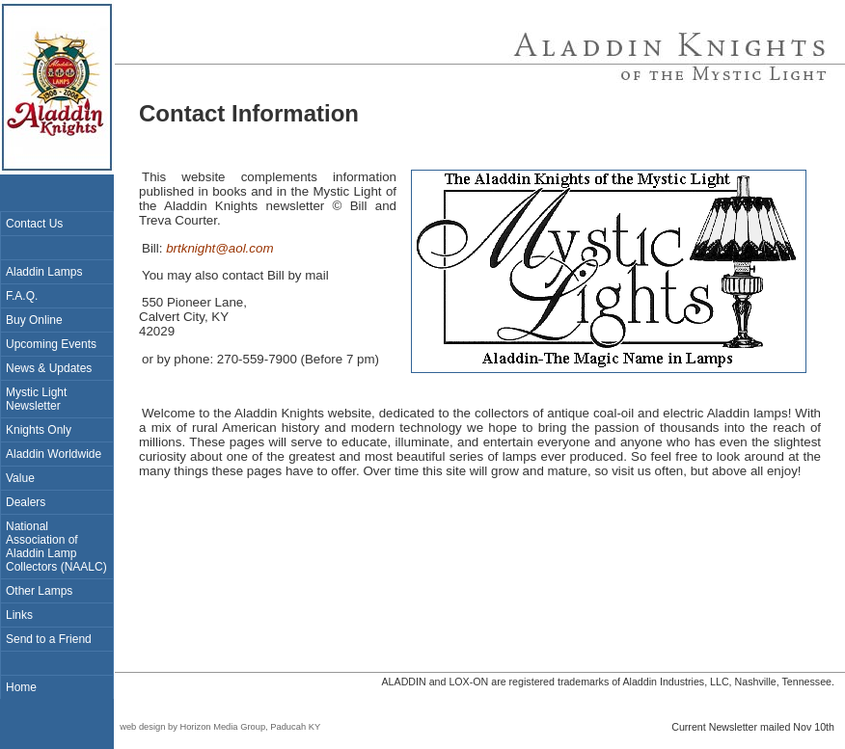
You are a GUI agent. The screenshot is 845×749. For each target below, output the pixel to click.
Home (21, 687)
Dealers (25, 502)
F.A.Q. (22, 296)
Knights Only (38, 430)
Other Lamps (39, 591)
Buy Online (34, 320)
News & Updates (49, 368)
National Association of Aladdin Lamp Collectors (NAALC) (56, 547)
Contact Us (34, 223)
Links (19, 615)
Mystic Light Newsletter (36, 399)
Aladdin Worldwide (53, 454)
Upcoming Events (51, 344)
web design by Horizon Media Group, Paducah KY (217, 727)
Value (20, 478)
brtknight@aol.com (219, 248)
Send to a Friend (49, 639)
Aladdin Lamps (44, 272)
